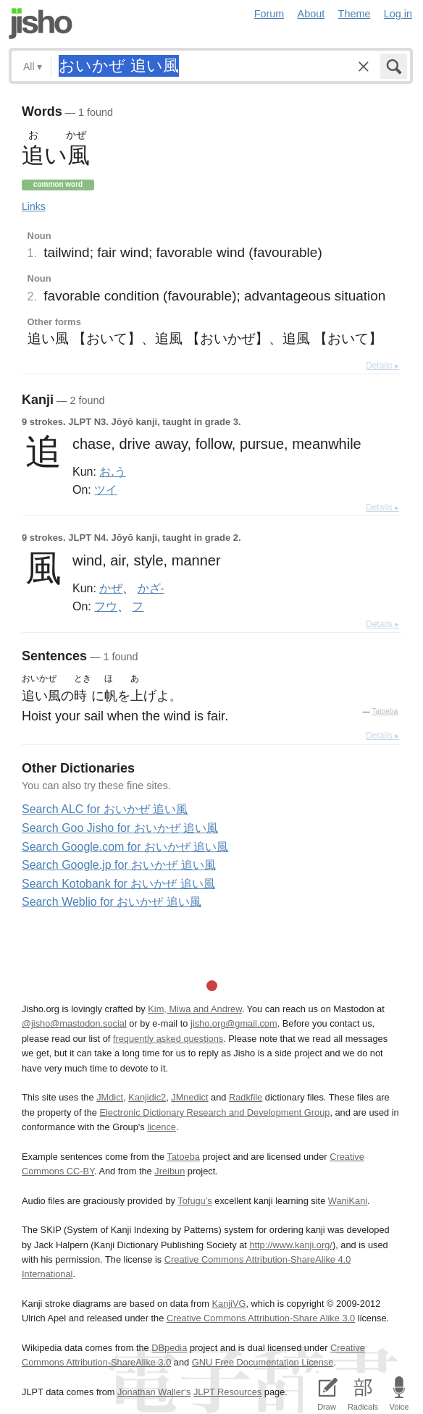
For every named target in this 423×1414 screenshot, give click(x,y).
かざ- (151, 588)
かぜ (110, 588)
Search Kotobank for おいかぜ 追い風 (118, 884)
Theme (354, 14)
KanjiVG (229, 1303)
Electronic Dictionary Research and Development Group (214, 1112)
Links (34, 206)
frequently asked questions (168, 1038)
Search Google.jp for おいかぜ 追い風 (119, 865)
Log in (398, 14)
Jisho (40, 23)
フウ (105, 606)
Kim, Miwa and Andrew (194, 1008)
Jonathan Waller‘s (153, 1391)
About (311, 14)
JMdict (109, 1097)
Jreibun (169, 1171)
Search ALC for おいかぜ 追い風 (105, 809)
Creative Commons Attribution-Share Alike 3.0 (261, 1318)
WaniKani (347, 1200)
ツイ (105, 489)
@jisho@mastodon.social (74, 1023)
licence (161, 1126)
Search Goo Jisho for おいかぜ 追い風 (120, 828)
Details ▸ (382, 366)
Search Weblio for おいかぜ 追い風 (111, 902)
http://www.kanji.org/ (290, 1245)
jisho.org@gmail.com (233, 1023)
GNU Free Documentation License (263, 1362)
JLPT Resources (227, 1391)
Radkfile (245, 1097)
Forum (269, 14)
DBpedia (169, 1347)
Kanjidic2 (147, 1097)
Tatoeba (385, 711)
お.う (112, 471)
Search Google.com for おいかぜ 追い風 (125, 847)
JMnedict (189, 1097)
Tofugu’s (194, 1200)
